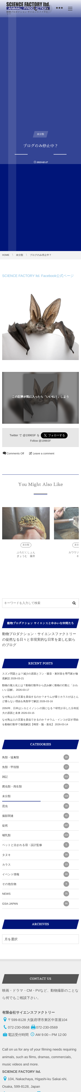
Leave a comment (43, 453)
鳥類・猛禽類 (35, 757)
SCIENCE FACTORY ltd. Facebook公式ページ (38, 276)
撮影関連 (35, 816)
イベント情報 (35, 874)
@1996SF (29, 435)
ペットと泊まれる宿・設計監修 (35, 845)
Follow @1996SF (40, 440)
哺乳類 (35, 835)
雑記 (35, 776)
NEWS (35, 893)
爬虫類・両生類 (35, 786)
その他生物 (35, 884)
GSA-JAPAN (35, 903)
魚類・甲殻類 (35, 767)
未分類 (25, 546)
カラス (35, 864)
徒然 (35, 825)
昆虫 (35, 806)
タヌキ (35, 855)
